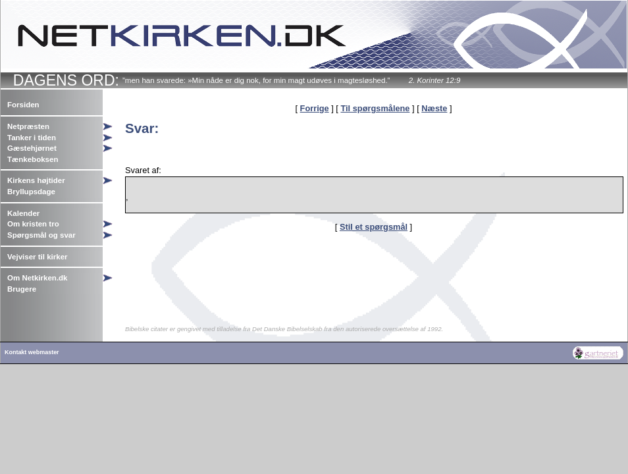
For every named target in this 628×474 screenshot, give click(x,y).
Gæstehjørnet (32, 148)
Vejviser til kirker (37, 257)
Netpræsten (28, 126)
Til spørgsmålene (374, 108)
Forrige (314, 108)
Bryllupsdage (31, 192)
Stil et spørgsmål (373, 227)
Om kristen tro (33, 224)
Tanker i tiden (31, 138)
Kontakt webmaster (32, 352)
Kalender (23, 213)
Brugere (21, 289)
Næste (434, 108)
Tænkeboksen (32, 159)
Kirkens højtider (36, 180)
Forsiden (23, 105)
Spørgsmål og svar (41, 235)
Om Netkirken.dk (37, 278)
